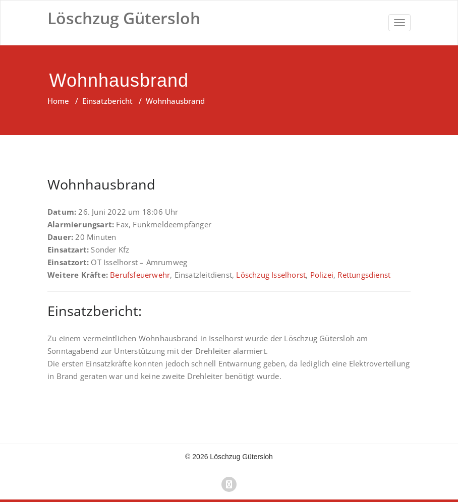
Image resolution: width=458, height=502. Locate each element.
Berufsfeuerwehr (140, 275)
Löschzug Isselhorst (271, 275)
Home (58, 101)
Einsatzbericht (107, 101)
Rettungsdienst (363, 275)
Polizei (321, 275)
